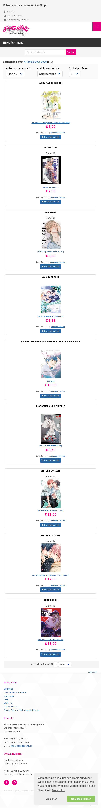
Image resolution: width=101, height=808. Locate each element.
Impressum (9, 695)
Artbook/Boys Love (35, 61)
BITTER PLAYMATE (50, 470)
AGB (6, 699)
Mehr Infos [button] (58, 790)
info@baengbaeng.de (16, 19)
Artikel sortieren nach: (18, 68)
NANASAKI (50, 381)
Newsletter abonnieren (15, 692)
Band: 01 (50, 153)
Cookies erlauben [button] (81, 799)
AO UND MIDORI (50, 276)
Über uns (8, 688)
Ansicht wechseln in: (48, 68)
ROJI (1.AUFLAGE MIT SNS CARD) (50, 316)
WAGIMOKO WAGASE (50, 187)
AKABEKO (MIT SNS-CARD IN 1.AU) (50, 252)
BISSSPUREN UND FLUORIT (50, 406)
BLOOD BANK (50, 599)
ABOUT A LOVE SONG (50, 82)
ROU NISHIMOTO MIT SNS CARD (50, 510)
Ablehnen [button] (51, 799)
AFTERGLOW (50, 147)
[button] (96, 26)
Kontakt (9, 11)
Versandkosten (13, 15)
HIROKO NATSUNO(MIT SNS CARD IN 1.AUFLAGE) (51, 123)
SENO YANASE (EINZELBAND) (50, 446)
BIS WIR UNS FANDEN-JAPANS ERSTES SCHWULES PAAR (50, 341)
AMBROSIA (50, 212)
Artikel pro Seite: (78, 68)
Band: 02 (50, 541)
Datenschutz (10, 706)
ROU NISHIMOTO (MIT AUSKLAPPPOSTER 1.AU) (50, 575)
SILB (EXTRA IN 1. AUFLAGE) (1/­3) (50, 640)
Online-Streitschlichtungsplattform (21, 710)
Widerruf (8, 702)
